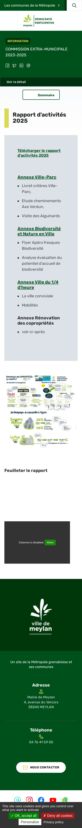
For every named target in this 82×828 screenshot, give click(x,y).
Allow (50, 542)
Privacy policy (54, 822)
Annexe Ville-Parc (36, 177)
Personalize (30, 822)
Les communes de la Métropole (29, 5)
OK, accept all (24, 816)
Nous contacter (44, 767)
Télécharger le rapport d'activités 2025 (39, 153)
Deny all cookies (58, 816)
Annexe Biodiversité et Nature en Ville (39, 231)
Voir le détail (16, 82)
